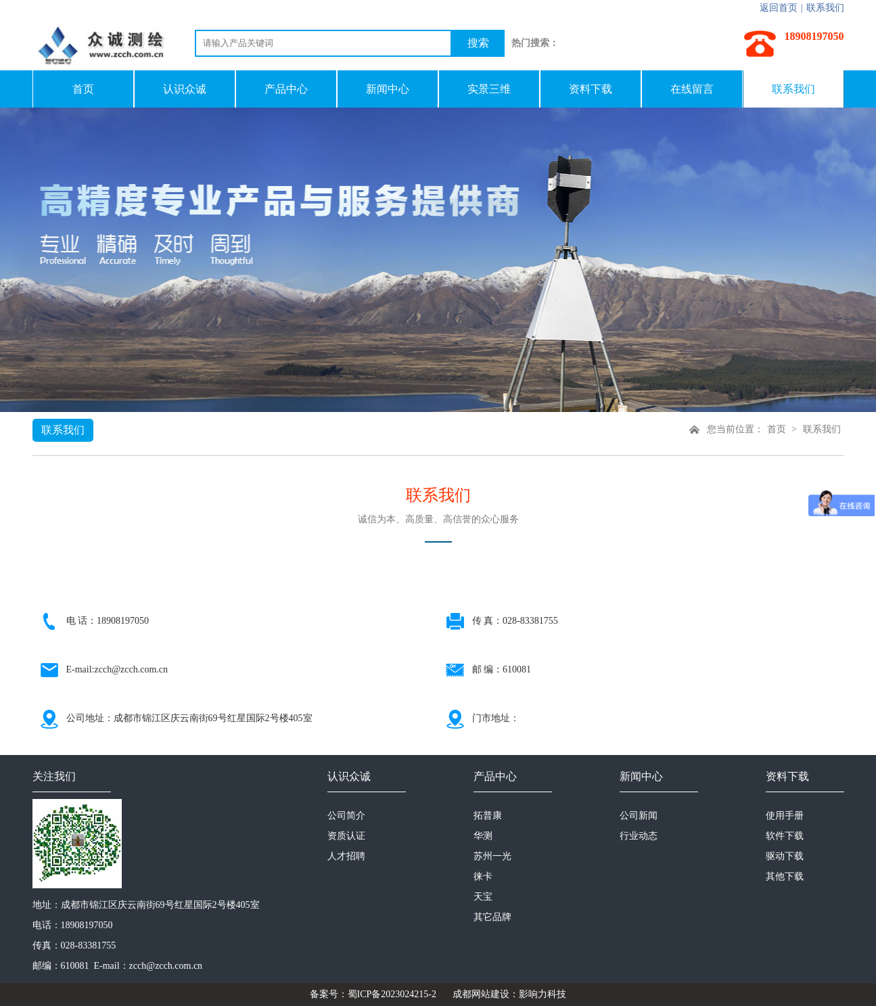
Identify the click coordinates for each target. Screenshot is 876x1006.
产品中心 (286, 89)
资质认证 (346, 836)
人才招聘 (346, 856)
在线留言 (692, 89)
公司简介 (346, 815)
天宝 (483, 897)
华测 (483, 836)
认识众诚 (184, 89)
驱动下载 (785, 856)
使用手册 (785, 815)
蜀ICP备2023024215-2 (392, 994)
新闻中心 (387, 89)
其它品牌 (492, 917)
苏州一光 (492, 856)
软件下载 (785, 836)
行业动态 (639, 836)
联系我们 (825, 8)
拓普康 (488, 815)
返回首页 (779, 8)
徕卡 (483, 876)
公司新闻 (639, 815)
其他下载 (785, 876)
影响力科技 (542, 994)
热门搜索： (535, 43)
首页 (83, 89)
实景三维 (489, 89)
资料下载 (590, 89)
